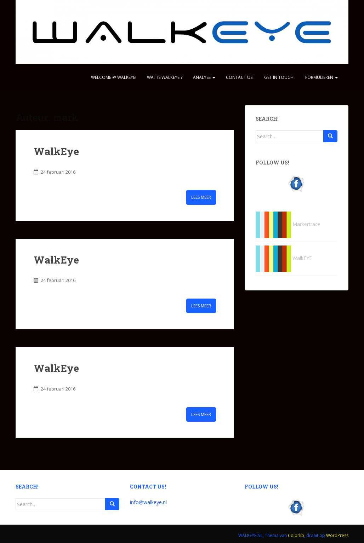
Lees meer (201, 197)
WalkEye (56, 151)
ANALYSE (204, 77)
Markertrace (288, 224)
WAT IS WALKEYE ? (164, 77)
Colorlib (296, 535)
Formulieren (321, 77)
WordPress (337, 535)
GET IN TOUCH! (279, 77)
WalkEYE (284, 258)
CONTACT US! (240, 77)
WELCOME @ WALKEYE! (113, 77)
